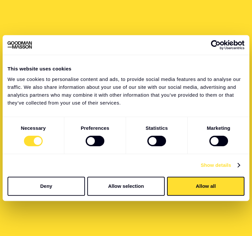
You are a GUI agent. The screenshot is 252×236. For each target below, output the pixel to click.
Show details (216, 165)
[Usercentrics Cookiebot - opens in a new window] (215, 45)
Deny (46, 186)
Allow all (206, 186)
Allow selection (126, 186)
